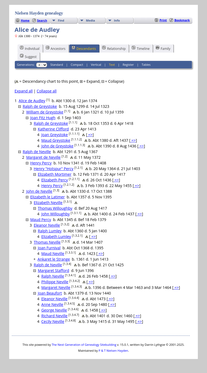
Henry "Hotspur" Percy (53, 168)
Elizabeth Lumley (56, 236)
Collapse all (47, 91)
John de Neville (39, 191)
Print (163, 20)
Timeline (141, 48)
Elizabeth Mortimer (54, 174)
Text (112, 65)
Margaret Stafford (53, 270)
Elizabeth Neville (48, 202)
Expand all (24, 91)
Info (117, 20)
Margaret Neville (55, 287)
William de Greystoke (44, 112)
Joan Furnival (49, 247)
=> (90, 134)
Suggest (28, 56)
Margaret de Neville (43, 157)
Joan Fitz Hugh (42, 117)
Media (90, 20)
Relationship (114, 48)
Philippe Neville (54, 281)
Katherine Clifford (53, 129)
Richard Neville (54, 315)
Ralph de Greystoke (40, 106)
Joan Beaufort (50, 293)
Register (128, 65)
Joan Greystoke (54, 134)
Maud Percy (40, 219)
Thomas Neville (47, 242)
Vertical (96, 65)
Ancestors (55, 48)
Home (25, 20)
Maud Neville (52, 253)
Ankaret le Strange (53, 259)
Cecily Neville (52, 321)
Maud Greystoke (55, 140)
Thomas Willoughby (55, 208)
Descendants (84, 48)
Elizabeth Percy (54, 179)
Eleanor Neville (47, 225)
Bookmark (182, 20)
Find (61, 20)
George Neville (54, 310)
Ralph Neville (52, 276)
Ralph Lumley (49, 230)
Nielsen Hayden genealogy (39, 13)
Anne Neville (52, 304)
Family (163, 48)
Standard (56, 65)
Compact (77, 65)
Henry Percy (40, 162)
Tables (146, 65)
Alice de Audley (32, 100)
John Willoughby (55, 213)
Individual (30, 48)
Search (42, 20)
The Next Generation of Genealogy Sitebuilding (84, 345)
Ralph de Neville (37, 151)
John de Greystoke (57, 145)
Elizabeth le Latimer (47, 196)
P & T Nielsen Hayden (113, 350)
